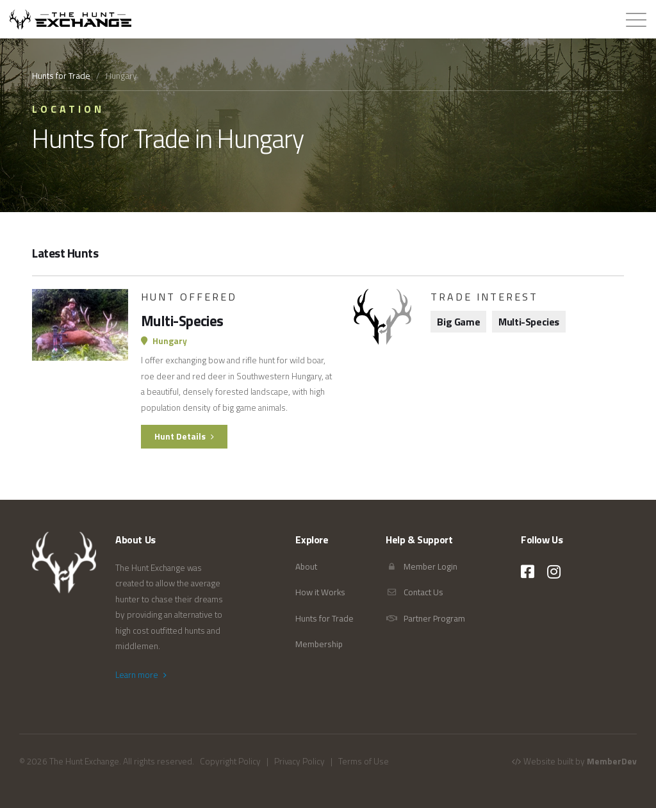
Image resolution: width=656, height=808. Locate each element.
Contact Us (414, 592)
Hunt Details (185, 436)
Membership (319, 644)
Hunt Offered (189, 296)
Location (68, 109)
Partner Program (425, 618)
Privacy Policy (299, 761)
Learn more (141, 674)
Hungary (164, 341)
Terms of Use (363, 761)
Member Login (421, 566)
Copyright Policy (230, 761)
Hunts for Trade (61, 75)
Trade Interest (484, 296)
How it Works (320, 592)
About (306, 566)
